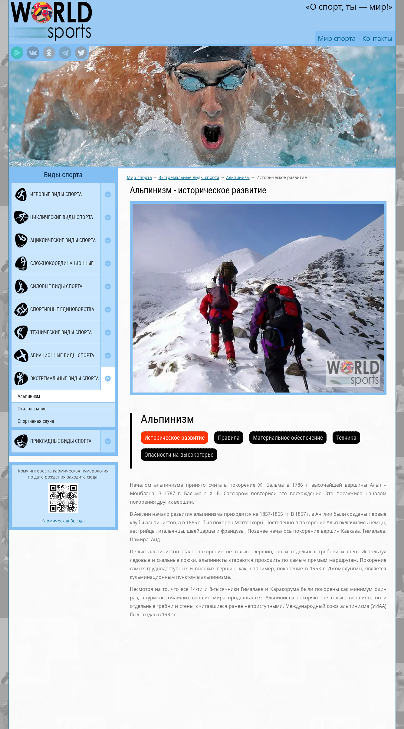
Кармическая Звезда (63, 521)
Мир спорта (337, 38)
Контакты (377, 38)
